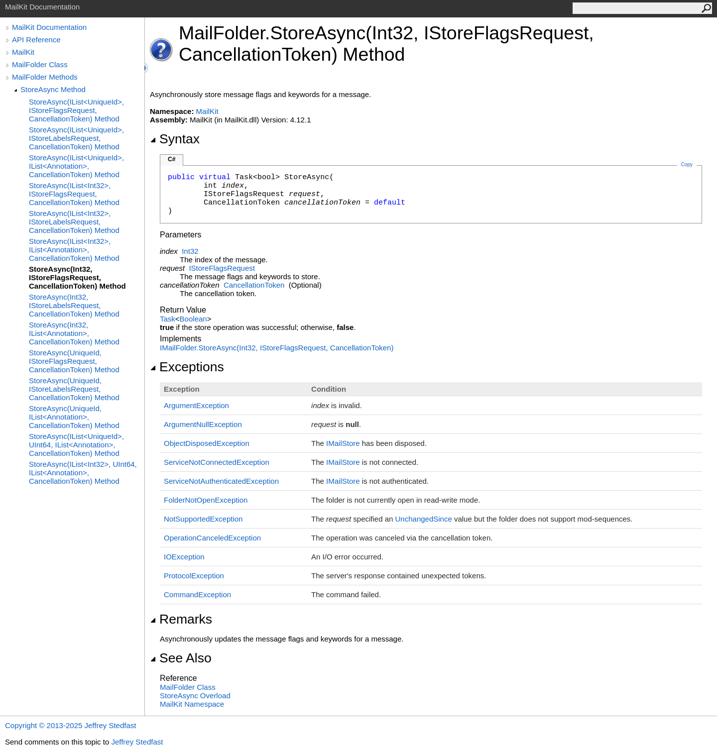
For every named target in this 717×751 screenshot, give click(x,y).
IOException (184, 556)
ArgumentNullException (203, 424)
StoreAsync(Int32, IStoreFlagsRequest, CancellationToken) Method (77, 277)
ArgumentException (196, 405)
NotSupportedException (203, 519)
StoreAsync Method (53, 89)
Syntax (175, 138)
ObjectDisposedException (206, 443)
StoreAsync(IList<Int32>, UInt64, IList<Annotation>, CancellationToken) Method (83, 472)
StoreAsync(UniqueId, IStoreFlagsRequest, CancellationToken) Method (74, 361)
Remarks (181, 619)
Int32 (190, 251)
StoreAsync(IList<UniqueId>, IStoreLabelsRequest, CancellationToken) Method (76, 138)
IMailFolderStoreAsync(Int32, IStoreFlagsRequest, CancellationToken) (276, 347)
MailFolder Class (40, 64)
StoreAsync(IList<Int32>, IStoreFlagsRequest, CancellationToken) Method (74, 194)
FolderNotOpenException (205, 500)
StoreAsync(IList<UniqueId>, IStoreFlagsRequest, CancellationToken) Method (76, 110)
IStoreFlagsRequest (222, 268)
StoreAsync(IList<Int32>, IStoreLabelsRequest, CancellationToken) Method (74, 221)
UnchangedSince (423, 519)
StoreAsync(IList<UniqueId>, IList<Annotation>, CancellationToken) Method (76, 166)
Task (167, 319)
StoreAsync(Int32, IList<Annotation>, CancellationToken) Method (74, 333)
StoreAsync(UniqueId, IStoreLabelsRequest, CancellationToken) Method (74, 389)
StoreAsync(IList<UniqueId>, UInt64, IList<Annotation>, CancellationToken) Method (76, 444)
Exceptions (187, 366)
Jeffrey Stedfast (137, 742)
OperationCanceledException (212, 538)
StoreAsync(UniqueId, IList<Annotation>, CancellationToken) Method (74, 416)
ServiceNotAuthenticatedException (221, 481)
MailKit (23, 52)
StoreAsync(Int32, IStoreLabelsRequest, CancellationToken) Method (74, 305)
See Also (181, 657)
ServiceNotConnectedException (216, 462)
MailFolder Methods (45, 77)
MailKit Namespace (192, 704)
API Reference (36, 39)
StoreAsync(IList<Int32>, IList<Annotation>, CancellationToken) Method (74, 249)
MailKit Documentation (49, 27)
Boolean (193, 319)
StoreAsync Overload (195, 695)
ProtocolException (194, 575)
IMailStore (343, 443)
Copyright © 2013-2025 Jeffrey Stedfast (70, 725)
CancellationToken (254, 285)
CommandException (197, 594)
